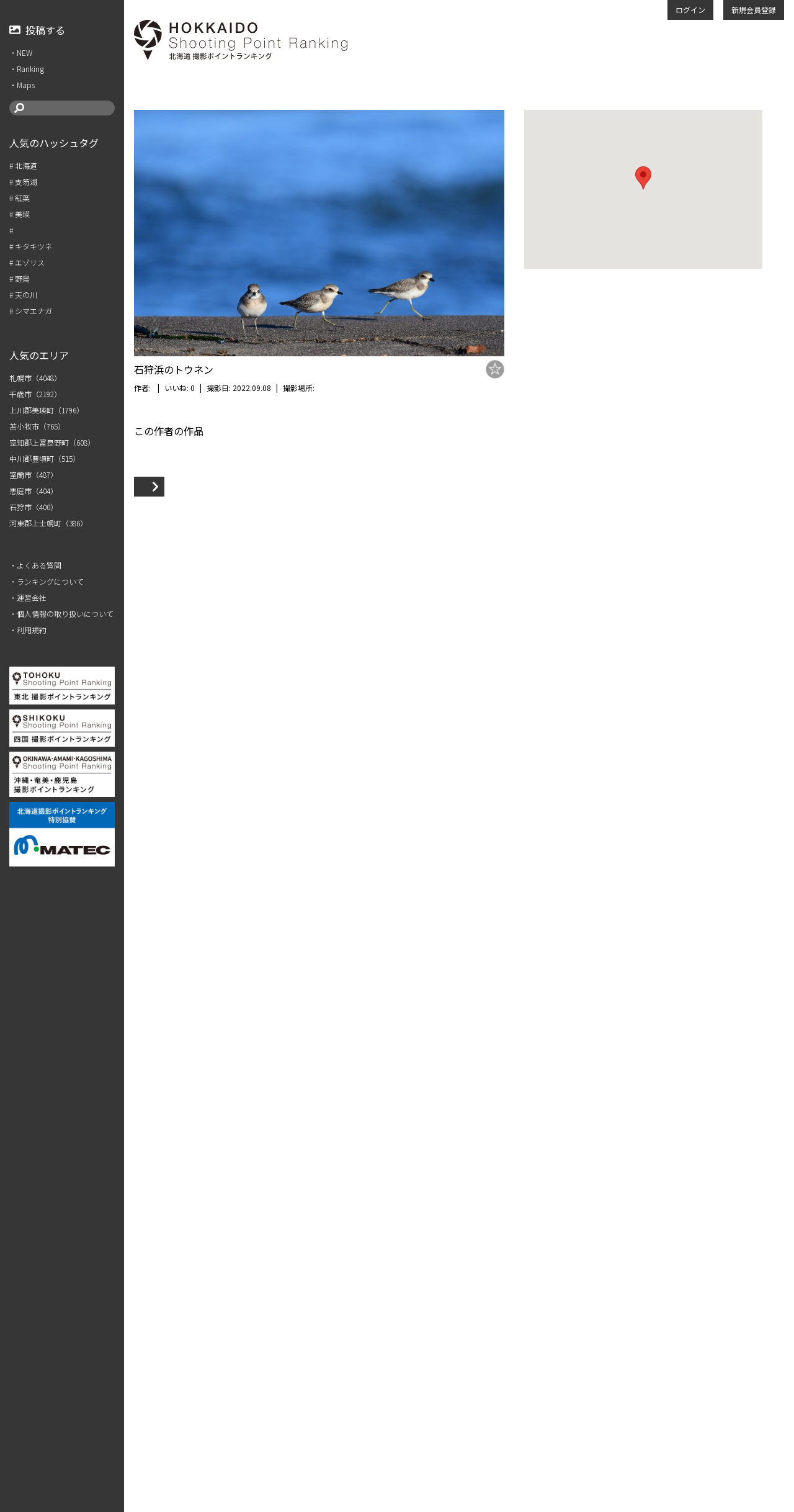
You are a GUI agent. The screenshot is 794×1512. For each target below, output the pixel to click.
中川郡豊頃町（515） (44, 458)
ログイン (690, 9)
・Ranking (26, 68)
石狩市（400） (33, 507)
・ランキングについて (46, 581)
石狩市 (353, 387)
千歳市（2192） (35, 394)
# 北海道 (23, 165)
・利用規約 (28, 629)
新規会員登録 (753, 9)
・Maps (22, 84)
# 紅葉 (19, 197)
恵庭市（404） (33, 490)
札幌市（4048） (35, 377)
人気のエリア (39, 355)
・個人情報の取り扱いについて (61, 613)
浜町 (373, 387)
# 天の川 (23, 294)
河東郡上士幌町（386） (48, 523)
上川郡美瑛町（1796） (46, 410)
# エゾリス (27, 262)
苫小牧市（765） (37, 426)
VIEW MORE (170, 1432)
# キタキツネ (30, 246)
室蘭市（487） (33, 474)
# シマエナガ (30, 310)
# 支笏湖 (23, 181)
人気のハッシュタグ (54, 142)
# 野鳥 (19, 278)
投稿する (37, 29)
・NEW (20, 52)
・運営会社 (28, 597)
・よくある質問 (35, 565)
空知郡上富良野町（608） (52, 442)
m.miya (165, 387)
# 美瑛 (19, 214)
